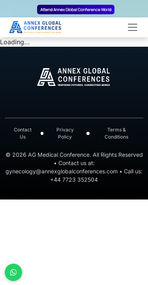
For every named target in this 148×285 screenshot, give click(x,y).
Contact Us (23, 133)
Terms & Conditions (116, 133)
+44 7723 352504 (74, 179)
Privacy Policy (65, 133)
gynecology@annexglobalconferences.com (62, 171)
